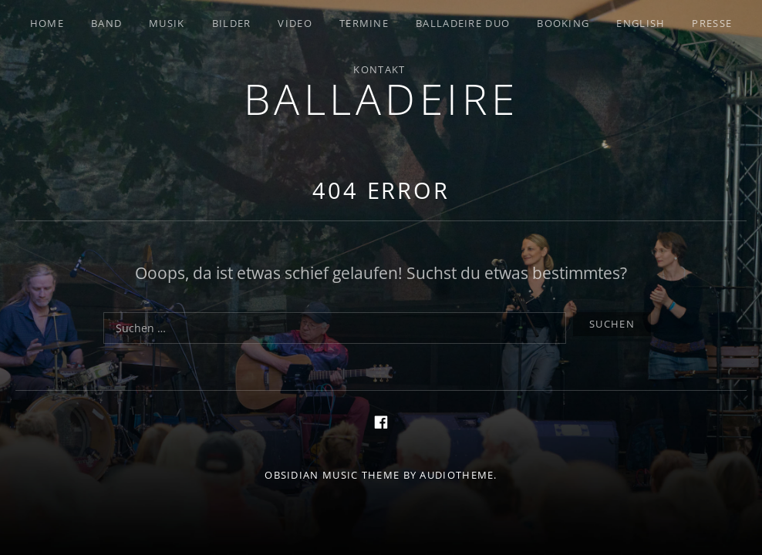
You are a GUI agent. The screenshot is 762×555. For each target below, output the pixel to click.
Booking (563, 23)
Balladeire (381, 98)
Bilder (231, 23)
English (640, 23)
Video (295, 23)
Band (106, 23)
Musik (167, 23)
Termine (364, 23)
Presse (712, 23)
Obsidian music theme (332, 475)
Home (47, 23)
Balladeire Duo (463, 23)
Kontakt (379, 69)
